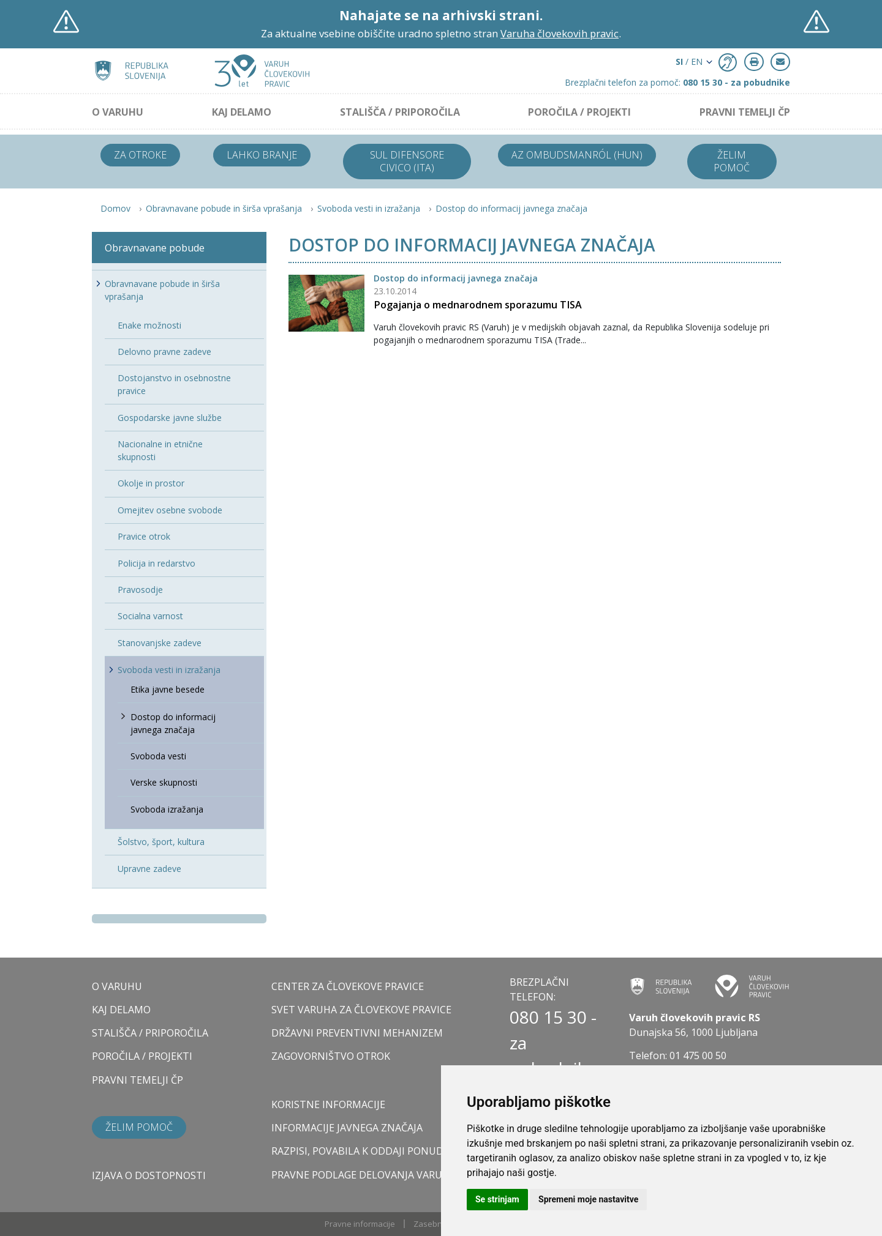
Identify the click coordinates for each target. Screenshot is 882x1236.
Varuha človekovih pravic (559, 33)
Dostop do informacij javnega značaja (511, 208)
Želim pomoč (732, 161)
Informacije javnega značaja (347, 1127)
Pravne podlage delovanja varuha (363, 1175)
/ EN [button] (689, 61)
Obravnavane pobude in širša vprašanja (224, 208)
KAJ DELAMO (241, 112)
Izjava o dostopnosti (149, 1175)
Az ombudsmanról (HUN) (577, 155)
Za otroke (140, 155)
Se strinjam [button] (497, 1199)
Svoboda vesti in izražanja (368, 208)
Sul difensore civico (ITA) (407, 161)
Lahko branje (262, 155)
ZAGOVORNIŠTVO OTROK (330, 1056)
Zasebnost (433, 1223)
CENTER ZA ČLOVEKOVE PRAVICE (347, 986)
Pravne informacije (360, 1223)
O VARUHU (117, 112)
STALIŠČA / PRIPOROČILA (400, 112)
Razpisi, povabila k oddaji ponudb (360, 1151)
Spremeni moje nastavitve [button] (588, 1199)
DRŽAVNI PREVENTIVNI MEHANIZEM (357, 1033)
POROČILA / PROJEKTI (579, 112)
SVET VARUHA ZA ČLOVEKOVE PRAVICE (361, 1009)
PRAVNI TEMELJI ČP (744, 112)
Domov (115, 208)
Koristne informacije (328, 1104)
